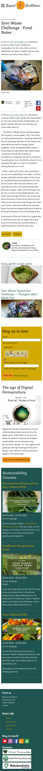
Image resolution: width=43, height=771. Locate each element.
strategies (13, 19)
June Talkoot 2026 (15, 614)
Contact (9, 729)
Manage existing (20, 375)
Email (4, 337)
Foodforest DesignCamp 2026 (18, 547)
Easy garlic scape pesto (16, 263)
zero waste (4, 19)
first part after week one (17, 42)
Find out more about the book (16, 459)
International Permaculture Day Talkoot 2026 (20, 485)
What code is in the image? (15, 362)
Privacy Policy (11, 725)
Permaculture (11, 722)
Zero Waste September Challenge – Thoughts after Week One (19, 294)
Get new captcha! (5, 360)
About (8, 718)
